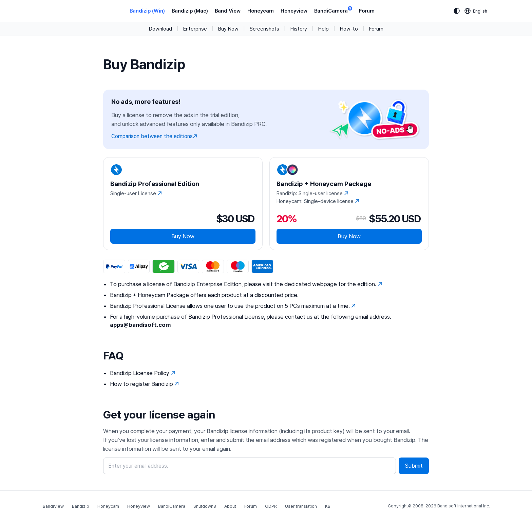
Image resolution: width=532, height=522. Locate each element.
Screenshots (264, 29)
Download (160, 29)
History (298, 29)
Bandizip (80, 506)
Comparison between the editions (154, 136)
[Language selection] (476, 10)
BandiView (228, 11)
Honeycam (260, 11)
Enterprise (195, 29)
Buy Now (228, 29)
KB (327, 506)
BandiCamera (333, 10)
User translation (301, 506)
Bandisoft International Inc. (463, 505)
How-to (349, 29)
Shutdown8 (204, 506)
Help (323, 29)
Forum (367, 11)
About (230, 506)
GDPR (271, 506)
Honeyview (294, 11)
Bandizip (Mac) (190, 11)
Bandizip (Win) (147, 11)
